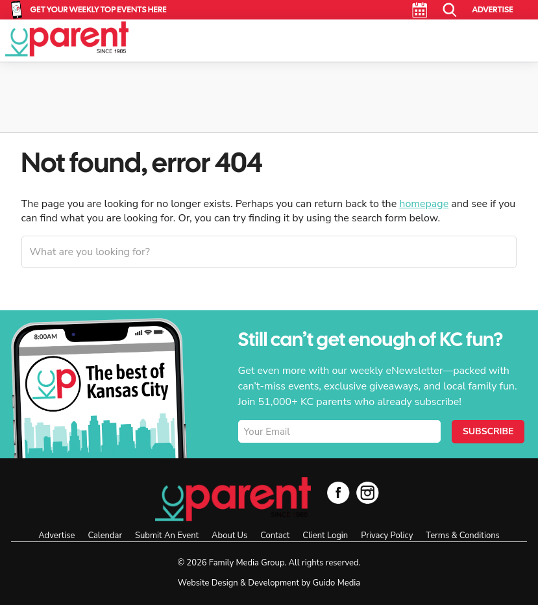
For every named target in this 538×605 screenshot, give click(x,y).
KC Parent (66, 38)
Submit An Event (167, 535)
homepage (423, 204)
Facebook (338, 492)
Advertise (492, 9)
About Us (229, 535)
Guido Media (336, 583)
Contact (274, 535)
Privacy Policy (387, 535)
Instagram (367, 492)
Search (450, 10)
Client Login (325, 535)
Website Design (208, 583)
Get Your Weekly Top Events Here (99, 9)
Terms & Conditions (462, 535)
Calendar (419, 10)
